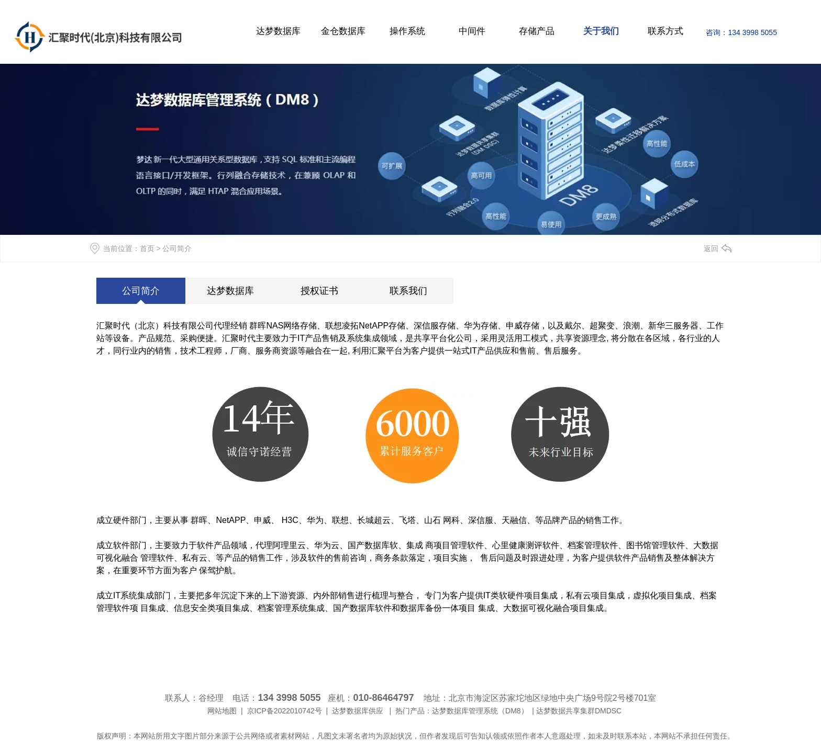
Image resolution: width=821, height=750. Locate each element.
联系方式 (665, 31)
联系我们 (408, 291)
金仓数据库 (343, 31)
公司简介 (141, 291)
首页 (147, 248)
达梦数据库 (278, 31)
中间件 (472, 31)
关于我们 (601, 31)
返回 (711, 248)
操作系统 (407, 31)
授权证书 (319, 291)
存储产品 (536, 31)
